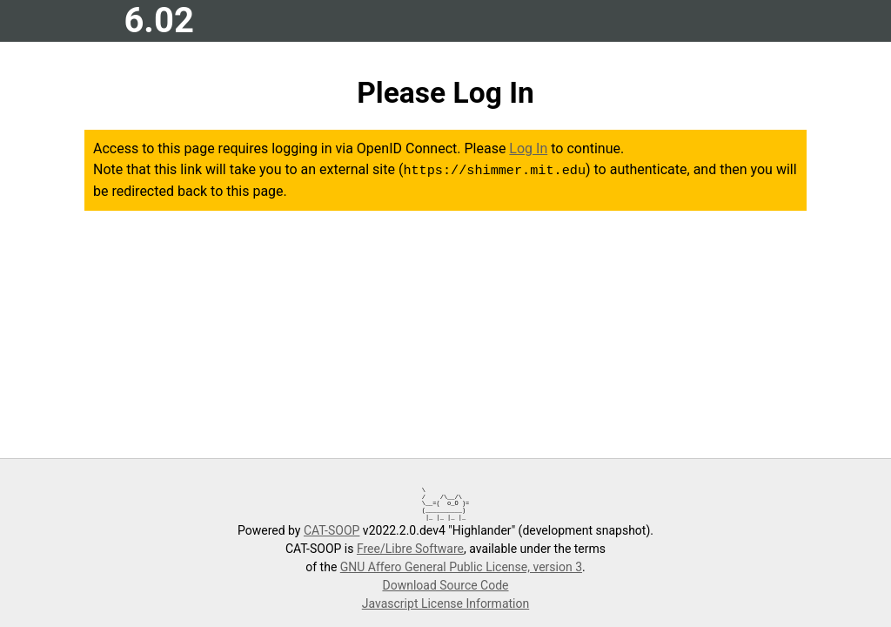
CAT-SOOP (331, 530)
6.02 (158, 20)
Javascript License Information (445, 603)
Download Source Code (445, 585)
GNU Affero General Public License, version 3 (461, 567)
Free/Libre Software (410, 549)
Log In (528, 148)
